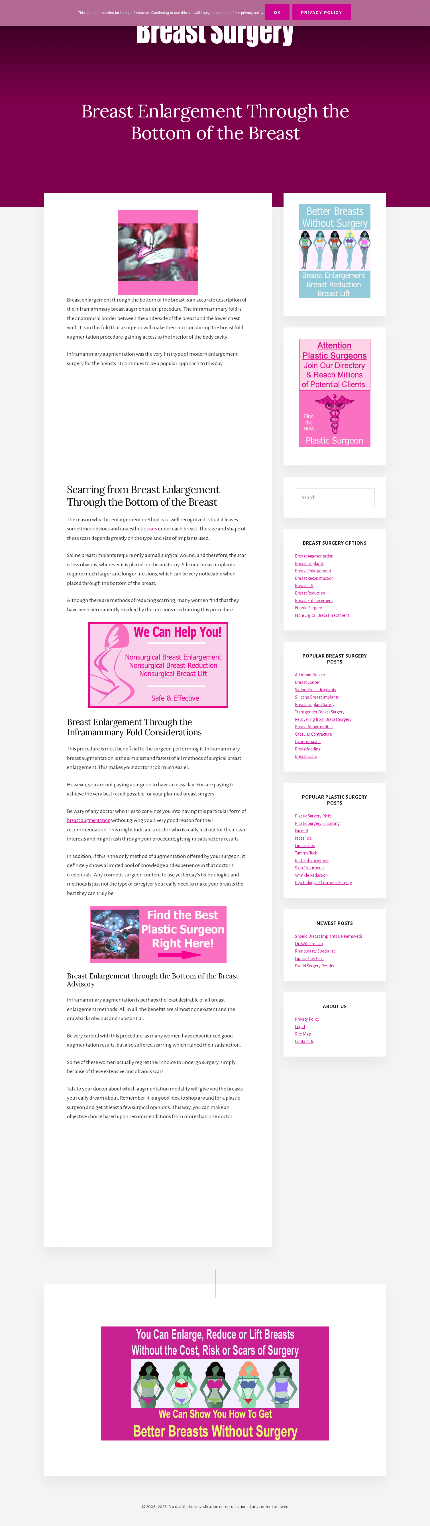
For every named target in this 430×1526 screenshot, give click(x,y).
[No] (423, 12)
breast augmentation (90, 820)
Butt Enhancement (312, 860)
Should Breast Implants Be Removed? (328, 936)
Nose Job (303, 838)
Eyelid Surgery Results (314, 966)
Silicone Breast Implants (317, 697)
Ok (278, 12)
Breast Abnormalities (314, 727)
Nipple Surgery (308, 608)
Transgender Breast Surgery (320, 712)
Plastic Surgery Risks (313, 816)
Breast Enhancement (314, 600)
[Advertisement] (158, 425)
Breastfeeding (308, 749)
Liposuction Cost (309, 958)
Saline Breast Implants (315, 689)
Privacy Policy (307, 1019)
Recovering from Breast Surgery (323, 719)
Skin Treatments (310, 868)
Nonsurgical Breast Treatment (322, 615)
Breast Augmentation (314, 556)
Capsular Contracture (313, 734)
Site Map (303, 1034)
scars (152, 529)
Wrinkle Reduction (311, 875)
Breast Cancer (307, 682)
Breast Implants (309, 563)
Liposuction (305, 845)
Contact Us (304, 1041)
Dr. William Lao (309, 943)
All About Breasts (310, 675)
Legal (300, 1026)
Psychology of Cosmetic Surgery (323, 882)
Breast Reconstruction (314, 578)
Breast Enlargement (313, 571)
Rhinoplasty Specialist (315, 951)
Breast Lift (304, 585)
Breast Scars (306, 756)
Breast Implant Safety (315, 704)
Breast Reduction (310, 593)
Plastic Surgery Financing (317, 823)
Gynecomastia (308, 741)
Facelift (301, 831)
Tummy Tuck (306, 853)
